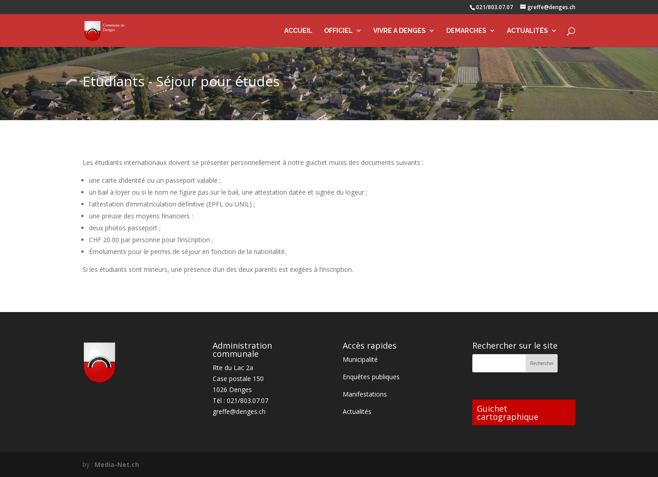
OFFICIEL (338, 30)
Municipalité (360, 359)
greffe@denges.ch (239, 411)
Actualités (357, 411)
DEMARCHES (466, 30)
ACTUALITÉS (527, 30)
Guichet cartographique (507, 412)
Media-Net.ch (116, 464)
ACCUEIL (298, 30)
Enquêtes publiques (371, 376)
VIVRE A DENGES (399, 30)
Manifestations (365, 394)
